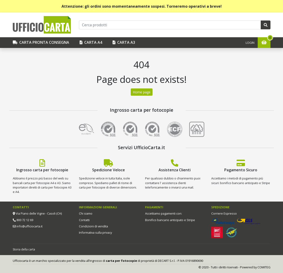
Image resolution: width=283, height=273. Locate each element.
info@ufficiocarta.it (29, 226)
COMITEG (263, 267)
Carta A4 (91, 42)
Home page (141, 92)
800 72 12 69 (24, 220)
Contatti (84, 220)
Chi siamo (85, 213)
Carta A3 (124, 42)
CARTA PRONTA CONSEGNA (41, 42)
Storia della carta (24, 249)
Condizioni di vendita (93, 226)
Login (250, 42)
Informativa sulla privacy (95, 232)
